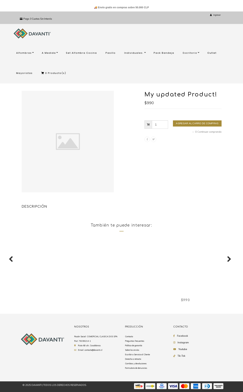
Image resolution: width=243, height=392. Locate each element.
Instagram (183, 342)
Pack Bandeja (164, 53)
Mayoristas (24, 73)
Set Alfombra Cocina (81, 53)
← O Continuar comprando (207, 131)
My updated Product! (41, 294)
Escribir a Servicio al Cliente (137, 354)
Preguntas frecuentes (134, 341)
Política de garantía (133, 345)
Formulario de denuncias (136, 368)
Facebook (182, 335)
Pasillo (111, 53)
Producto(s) (53, 73)
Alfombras (24, 53)
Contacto (129, 336)
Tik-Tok (181, 355)
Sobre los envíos (132, 350)
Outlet (212, 53)
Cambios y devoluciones (136, 363)
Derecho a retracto (133, 359)
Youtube (182, 349)
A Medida (49, 53)
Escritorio (190, 53)
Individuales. (134, 53)
